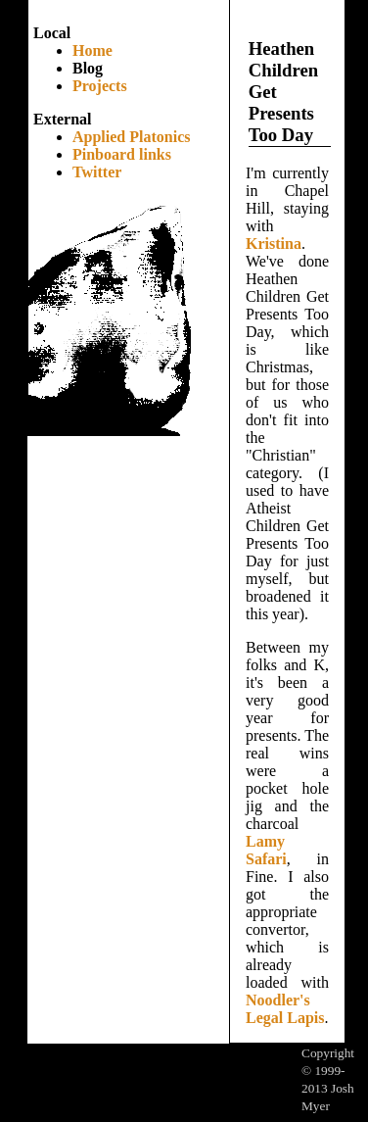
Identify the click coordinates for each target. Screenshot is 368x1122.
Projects (99, 85)
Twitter (96, 172)
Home (92, 50)
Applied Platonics (131, 136)
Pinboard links (121, 154)
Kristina (273, 243)
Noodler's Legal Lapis (285, 1009)
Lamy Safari (266, 850)
